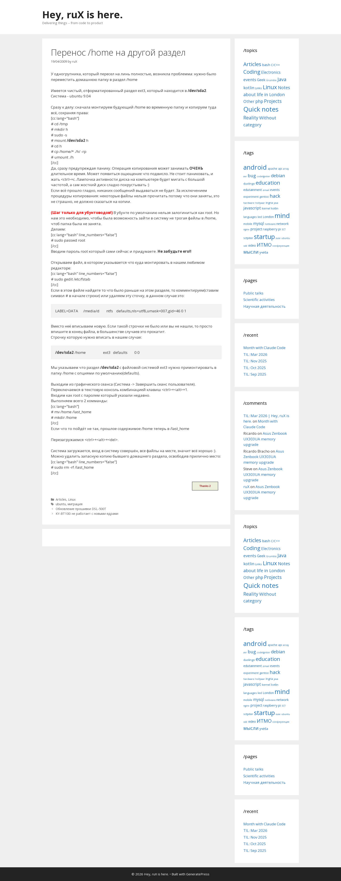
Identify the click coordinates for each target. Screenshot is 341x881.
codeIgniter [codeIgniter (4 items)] (263, 176)
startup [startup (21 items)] (264, 236)
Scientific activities (259, 299)
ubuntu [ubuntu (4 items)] (285, 238)
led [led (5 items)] (260, 217)
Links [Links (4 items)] (258, 88)
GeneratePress (197, 874)
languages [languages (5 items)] (250, 217)
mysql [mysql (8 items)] (258, 223)
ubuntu (61, 504)
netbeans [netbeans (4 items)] (270, 224)
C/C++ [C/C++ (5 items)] (275, 65)
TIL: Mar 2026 (255, 354)
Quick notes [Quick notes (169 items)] (261, 109)
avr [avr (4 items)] (245, 176)
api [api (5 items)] (280, 169)
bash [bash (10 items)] (266, 64)
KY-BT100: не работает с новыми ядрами (87, 514)
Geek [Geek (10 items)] (261, 79)
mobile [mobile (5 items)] (247, 224)
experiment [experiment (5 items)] (251, 197)
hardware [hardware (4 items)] (248, 202)
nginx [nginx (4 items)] (246, 229)
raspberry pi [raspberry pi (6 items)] (272, 229)
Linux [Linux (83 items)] (270, 87)
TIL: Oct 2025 (254, 367)
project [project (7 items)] (256, 229)
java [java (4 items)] (276, 202)
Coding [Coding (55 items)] (251, 71)
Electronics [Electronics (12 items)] (271, 72)
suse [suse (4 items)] (278, 238)
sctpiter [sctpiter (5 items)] (248, 238)
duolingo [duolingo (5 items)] (249, 184)
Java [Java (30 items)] (281, 79)
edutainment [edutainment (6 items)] (252, 189)
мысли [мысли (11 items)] (251, 252)
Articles (61, 499)
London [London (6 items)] (268, 216)
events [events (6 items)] (275, 189)
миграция (75, 504)
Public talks (253, 293)
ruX (246, 486)
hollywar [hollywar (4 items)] (260, 202)
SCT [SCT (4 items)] (284, 229)
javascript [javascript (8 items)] (252, 208)
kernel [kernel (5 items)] (266, 208)
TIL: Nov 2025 (255, 360)
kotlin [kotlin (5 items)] (274, 208)
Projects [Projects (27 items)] (273, 101)
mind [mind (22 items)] (282, 215)
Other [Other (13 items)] (248, 101)
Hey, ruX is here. (82, 14)
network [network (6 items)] (282, 223)
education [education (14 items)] (268, 182)
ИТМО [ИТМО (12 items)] (264, 244)
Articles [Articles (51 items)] (252, 64)
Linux (72, 499)
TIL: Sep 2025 (254, 374)
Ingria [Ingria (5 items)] (269, 203)
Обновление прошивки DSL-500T (81, 509)
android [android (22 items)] (255, 167)
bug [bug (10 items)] (252, 175)
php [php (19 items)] (259, 101)
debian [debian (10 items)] (278, 175)
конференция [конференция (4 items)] (280, 245)
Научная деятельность (264, 306)
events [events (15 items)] (249, 79)
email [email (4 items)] (266, 190)
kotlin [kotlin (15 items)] (248, 87)
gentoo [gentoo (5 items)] (264, 197)
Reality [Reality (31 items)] (250, 117)
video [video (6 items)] (252, 245)
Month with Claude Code (264, 347)
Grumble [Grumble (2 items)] (271, 80)
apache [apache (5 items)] (272, 169)
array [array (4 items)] (286, 168)
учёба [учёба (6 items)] (263, 252)
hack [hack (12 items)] (275, 195)
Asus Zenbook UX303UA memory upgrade (265, 439)
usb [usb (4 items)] (245, 245)
